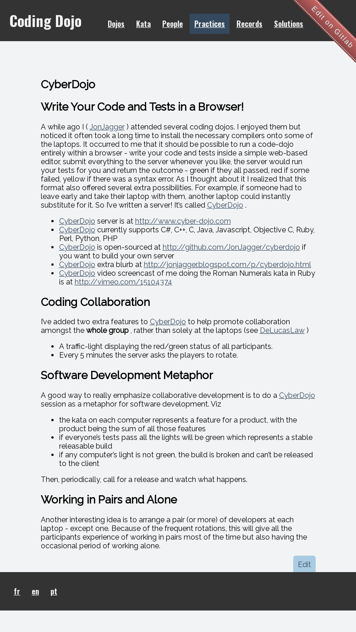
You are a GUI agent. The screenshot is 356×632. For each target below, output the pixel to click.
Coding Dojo (45, 20)
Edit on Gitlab (333, 27)
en (35, 591)
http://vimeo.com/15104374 (123, 282)
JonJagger (107, 127)
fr (17, 591)
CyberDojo (225, 205)
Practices (209, 23)
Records (249, 23)
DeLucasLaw (282, 330)
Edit (304, 564)
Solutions (288, 23)
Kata (143, 23)
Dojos (116, 23)
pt (53, 591)
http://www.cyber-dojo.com (183, 221)
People (172, 23)
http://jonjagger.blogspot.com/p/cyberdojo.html (227, 264)
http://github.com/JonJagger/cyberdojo (231, 247)
